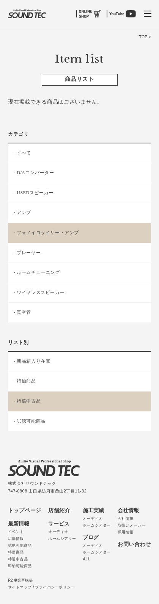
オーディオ (58, 532)
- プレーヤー (27, 252)
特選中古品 (18, 559)
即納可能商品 (20, 566)
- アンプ (22, 212)
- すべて (22, 153)
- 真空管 (22, 312)
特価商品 (16, 552)
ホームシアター (62, 538)
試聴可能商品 (20, 545)
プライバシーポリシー (55, 587)
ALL (86, 559)
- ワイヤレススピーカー (39, 292)
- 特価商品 (25, 381)
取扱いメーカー (132, 525)
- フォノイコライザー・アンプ (46, 232)
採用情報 (126, 532)
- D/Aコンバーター (34, 172)
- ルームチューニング (37, 272)
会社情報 (126, 518)
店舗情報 (16, 538)
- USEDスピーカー (34, 192)
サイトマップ (20, 587)
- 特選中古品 (27, 401)
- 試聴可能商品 (30, 421)
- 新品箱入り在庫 (32, 361)
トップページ (24, 510)
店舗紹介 (59, 510)
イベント (16, 532)
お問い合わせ (134, 544)
